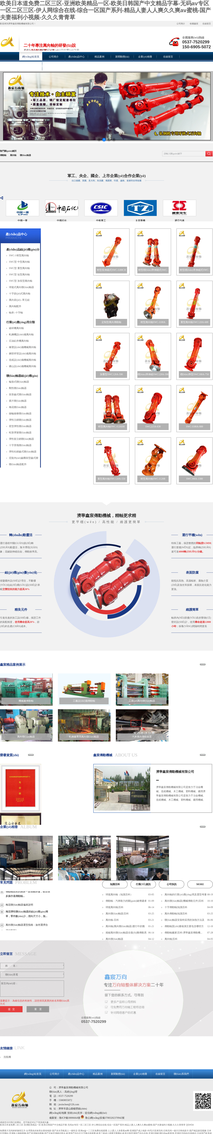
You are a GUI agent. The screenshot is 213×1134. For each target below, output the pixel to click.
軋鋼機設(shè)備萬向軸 (21, 334)
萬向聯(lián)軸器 (26, 736)
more (200, 884)
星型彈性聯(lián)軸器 (20, 426)
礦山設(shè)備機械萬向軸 (22, 366)
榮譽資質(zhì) (9, 755)
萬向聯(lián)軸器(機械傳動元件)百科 (184, 901)
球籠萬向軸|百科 (114, 907)
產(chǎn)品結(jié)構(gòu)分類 (22, 250)
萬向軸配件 (15, 306)
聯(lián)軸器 (25, 155)
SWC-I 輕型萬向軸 (19, 255)
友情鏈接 (6, 1048)
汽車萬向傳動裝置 (142, 736)
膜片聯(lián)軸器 (18, 401)
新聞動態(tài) (118, 1074)
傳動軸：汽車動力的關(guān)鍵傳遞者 (126, 901)
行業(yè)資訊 (143, 884)
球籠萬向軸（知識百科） (119, 894)
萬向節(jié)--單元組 (19, 300)
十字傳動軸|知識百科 (176, 907)
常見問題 (6, 882)
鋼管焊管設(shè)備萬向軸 (22, 353)
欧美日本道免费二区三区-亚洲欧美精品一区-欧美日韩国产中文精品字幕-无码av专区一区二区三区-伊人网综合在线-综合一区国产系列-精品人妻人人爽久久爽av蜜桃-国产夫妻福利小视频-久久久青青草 (105, 10)
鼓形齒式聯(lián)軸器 (20, 394)
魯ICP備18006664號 (69, 1118)
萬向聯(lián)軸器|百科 (117, 913)
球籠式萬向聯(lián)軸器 (21, 287)
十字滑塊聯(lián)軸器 (20, 445)
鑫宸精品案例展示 (12, 664)
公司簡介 (181, 23)
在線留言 (206, 23)
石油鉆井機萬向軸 (19, 341)
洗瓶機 (7, 1057)
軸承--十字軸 (16, 312)
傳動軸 (3, 155)
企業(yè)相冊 (9, 827)
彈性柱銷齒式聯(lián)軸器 (22, 451)
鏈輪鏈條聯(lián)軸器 (20, 413)
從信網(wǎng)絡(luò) (96, 1113)
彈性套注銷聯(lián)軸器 (21, 439)
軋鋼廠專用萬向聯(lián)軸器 (84, 736)
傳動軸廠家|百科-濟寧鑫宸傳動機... (183, 932)
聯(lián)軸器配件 (18, 464)
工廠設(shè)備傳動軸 (84, 701)
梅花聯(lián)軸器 (18, 407)
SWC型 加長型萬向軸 (20, 281)
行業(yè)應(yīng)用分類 (20, 322)
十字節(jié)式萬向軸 (19, 293)
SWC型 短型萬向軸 (19, 274)
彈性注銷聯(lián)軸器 (20, 420)
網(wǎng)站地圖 (57, 1113)
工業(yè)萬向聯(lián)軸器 (142, 701)
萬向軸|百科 (171, 939)
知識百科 (115, 884)
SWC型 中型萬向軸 (19, 262)
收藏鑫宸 (194, 23)
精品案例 (98, 1074)
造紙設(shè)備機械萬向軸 (22, 360)
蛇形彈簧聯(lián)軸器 (20, 432)
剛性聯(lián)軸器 (18, 388)
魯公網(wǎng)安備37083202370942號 (104, 1118)
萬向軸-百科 (112, 920)
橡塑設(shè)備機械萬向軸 (22, 347)
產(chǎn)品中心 (16, 234)
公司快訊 (172, 884)
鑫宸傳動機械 (102, 755)
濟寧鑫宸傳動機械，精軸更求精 (106, 515)
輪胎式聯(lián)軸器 (19, 381)
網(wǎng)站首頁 (32, 1074)
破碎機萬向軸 (16, 328)
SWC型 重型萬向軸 (19, 268)
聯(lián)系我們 (181, 1074)
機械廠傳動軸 (26, 701)
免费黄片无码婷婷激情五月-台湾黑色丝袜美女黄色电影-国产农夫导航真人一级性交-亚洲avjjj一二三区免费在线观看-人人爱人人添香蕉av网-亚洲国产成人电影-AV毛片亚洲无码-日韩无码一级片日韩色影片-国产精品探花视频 (103, 1130)
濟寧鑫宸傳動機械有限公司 (175, 771)
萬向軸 (13, 155)
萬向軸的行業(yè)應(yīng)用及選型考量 (186, 894)
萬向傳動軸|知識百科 (176, 913)
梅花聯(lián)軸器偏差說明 (19, 906)
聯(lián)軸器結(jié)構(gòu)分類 (22, 376)
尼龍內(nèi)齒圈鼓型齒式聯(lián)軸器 (23, 459)
